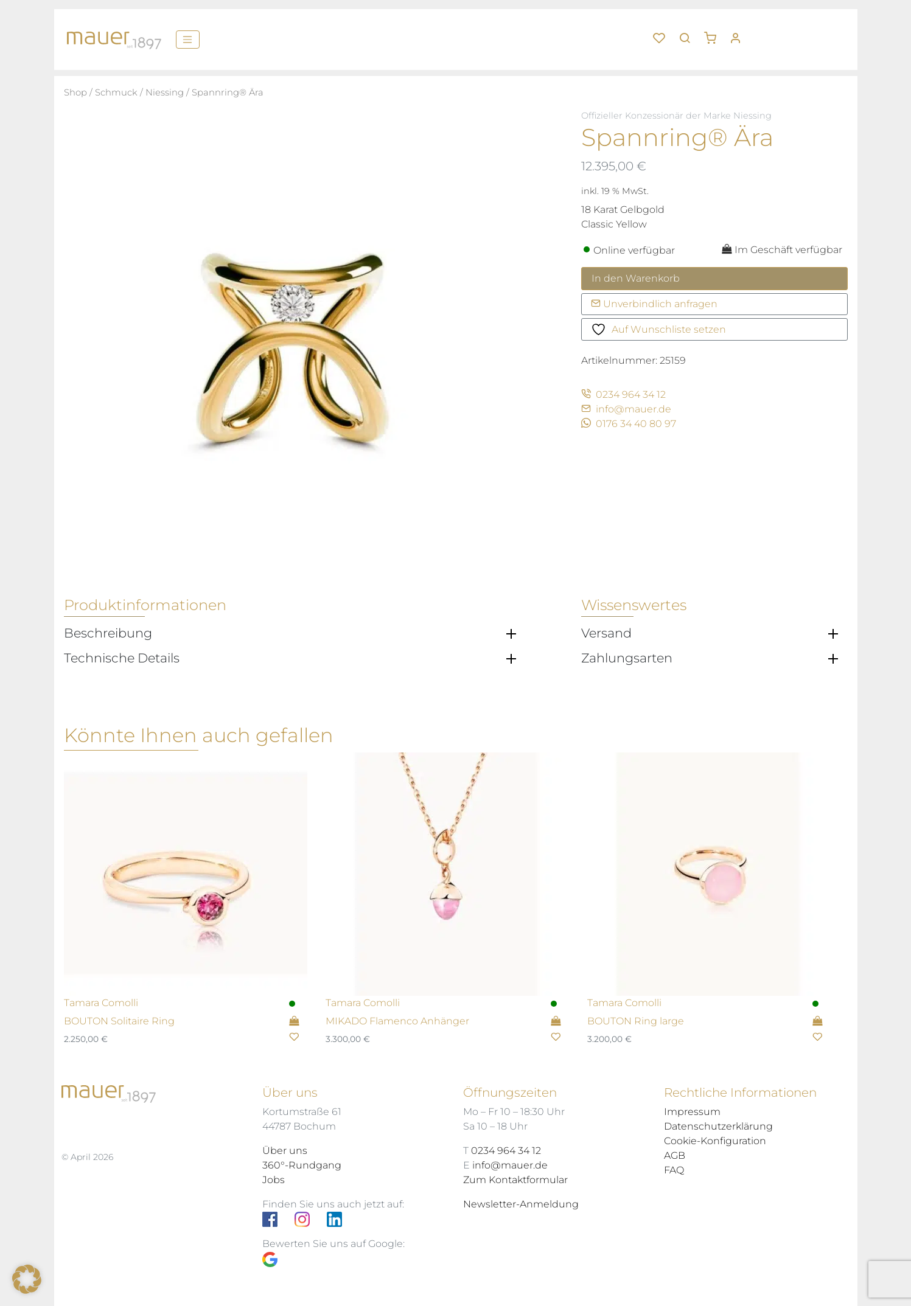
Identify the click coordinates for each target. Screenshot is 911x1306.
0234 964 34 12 (623, 394)
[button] (714, 33)
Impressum (692, 1111)
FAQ (674, 1170)
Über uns (284, 1150)
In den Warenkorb (636, 278)
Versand (606, 633)
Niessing (164, 92)
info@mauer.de (626, 409)
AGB (674, 1155)
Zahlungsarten (626, 658)
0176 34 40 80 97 (628, 423)
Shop (75, 92)
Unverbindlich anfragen (654, 304)
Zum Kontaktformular (515, 1180)
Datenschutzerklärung (718, 1126)
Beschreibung (108, 633)
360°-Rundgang (301, 1165)
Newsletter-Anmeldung (521, 1204)
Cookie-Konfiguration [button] (715, 1141)
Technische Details (122, 658)
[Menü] (188, 39)
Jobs (273, 1180)
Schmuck (116, 92)
